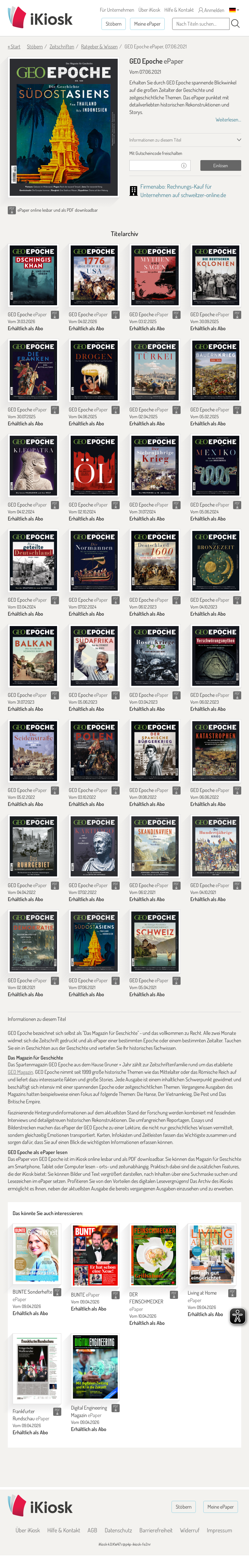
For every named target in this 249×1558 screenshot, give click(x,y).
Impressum (219, 1530)
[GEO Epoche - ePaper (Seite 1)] (64, 127)
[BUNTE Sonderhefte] (37, 1254)
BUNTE (85, 1294)
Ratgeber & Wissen (99, 46)
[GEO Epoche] (33, 275)
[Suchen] (235, 24)
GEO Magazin (20, 1072)
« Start (14, 46)
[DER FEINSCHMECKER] (153, 1255)
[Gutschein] (153, 165)
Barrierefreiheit (155, 1530)
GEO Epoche (27, 314)
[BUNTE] (95, 1256)
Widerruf (189, 1530)
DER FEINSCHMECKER (146, 1302)
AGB (92, 1530)
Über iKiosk (149, 9)
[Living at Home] (212, 1255)
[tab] (185, 153)
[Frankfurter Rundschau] (37, 1368)
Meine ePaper (147, 23)
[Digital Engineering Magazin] (95, 1367)
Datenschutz (118, 1530)
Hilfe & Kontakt (179, 9)
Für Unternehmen (117, 9)
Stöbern (114, 23)
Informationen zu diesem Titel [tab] (155, 140)
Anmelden (211, 10)
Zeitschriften (62, 46)
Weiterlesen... (228, 119)
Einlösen (220, 165)
